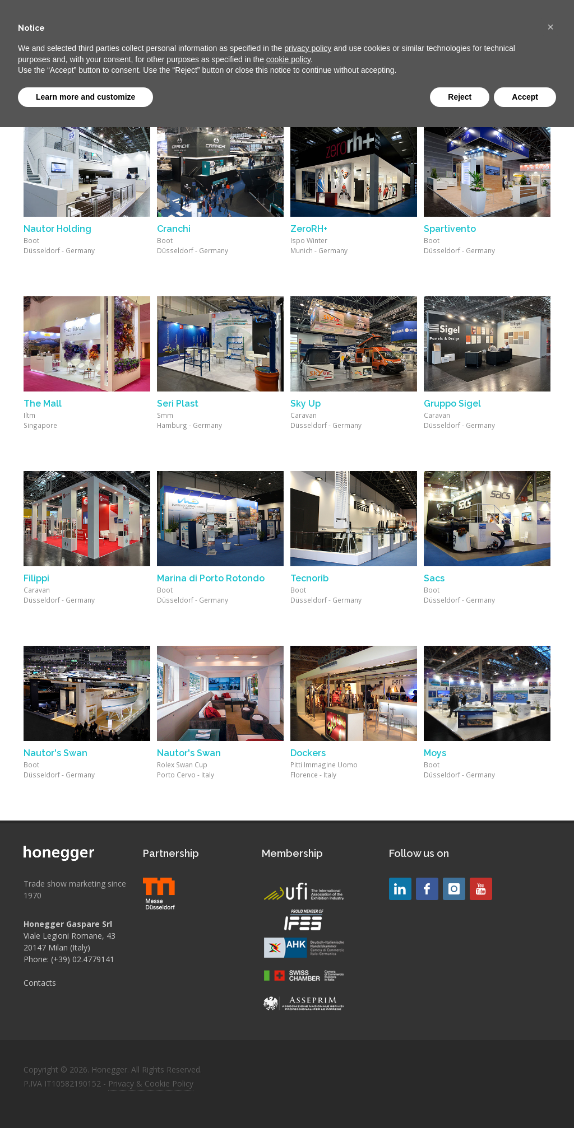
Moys (435, 753)
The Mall (43, 403)
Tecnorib (309, 578)
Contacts (40, 982)
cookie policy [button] (288, 59)
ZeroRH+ (308, 228)
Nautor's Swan (55, 753)
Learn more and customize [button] (85, 96)
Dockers (308, 753)
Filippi (36, 578)
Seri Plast (177, 403)
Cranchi (174, 228)
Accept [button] (525, 96)
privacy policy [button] (307, 48)
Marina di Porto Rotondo (211, 578)
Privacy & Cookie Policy (150, 1083)
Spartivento (450, 228)
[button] (550, 27)
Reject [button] (459, 96)
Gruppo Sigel (452, 403)
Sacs (434, 578)
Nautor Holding (57, 228)
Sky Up (305, 403)
